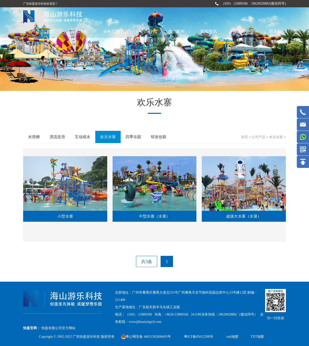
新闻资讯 (208, 31)
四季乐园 (133, 137)
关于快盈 (79, 31)
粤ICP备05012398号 (199, 336)
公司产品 (143, 31)
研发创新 (158, 137)
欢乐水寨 (276, 137)
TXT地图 (257, 336)
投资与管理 (243, 31)
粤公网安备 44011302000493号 (146, 336)
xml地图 (232, 336)
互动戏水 (82, 137)
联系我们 (277, 31)
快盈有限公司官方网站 (58, 328)
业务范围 (111, 31)
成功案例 (176, 31)
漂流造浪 (57, 137)
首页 (51, 31)
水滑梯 (34, 137)
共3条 (146, 261)
